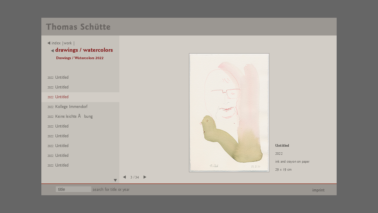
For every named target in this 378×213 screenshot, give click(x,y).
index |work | (61, 43)
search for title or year (111, 189)
